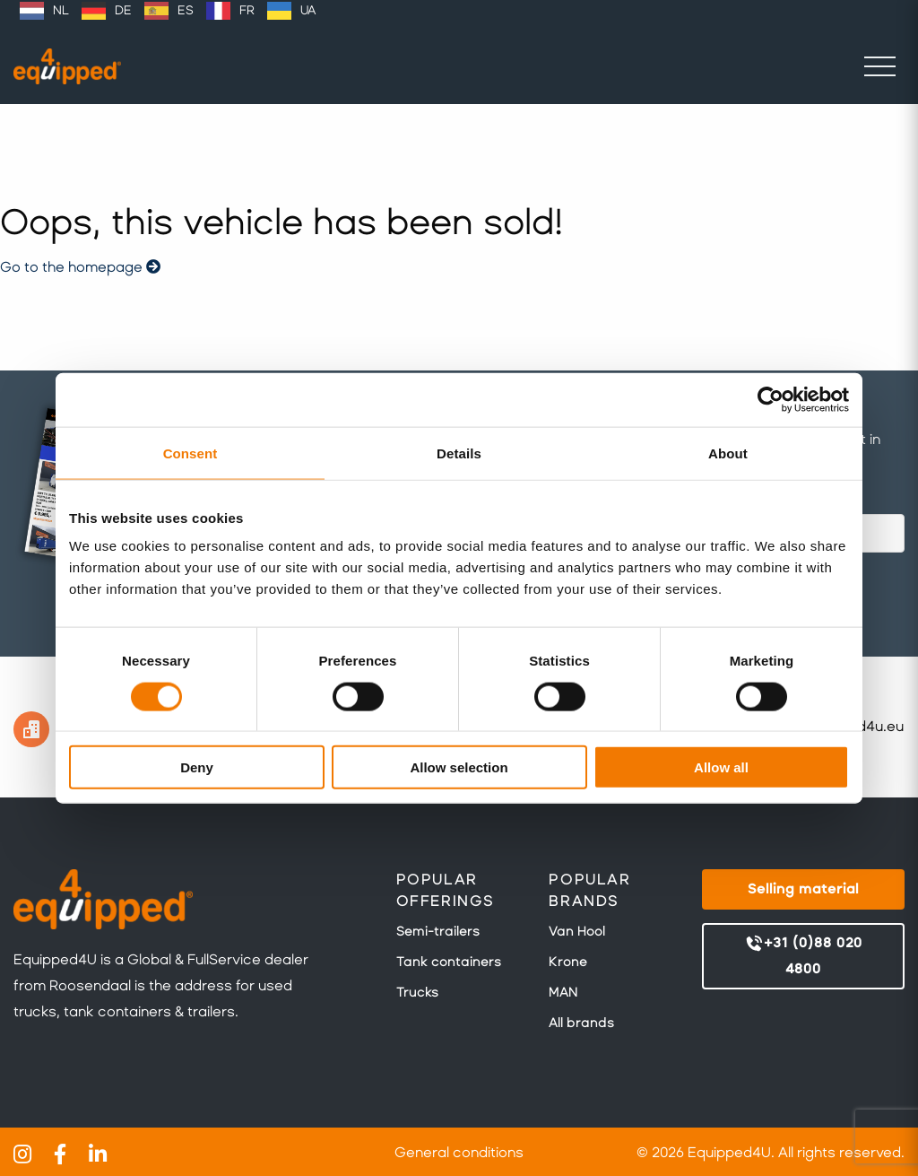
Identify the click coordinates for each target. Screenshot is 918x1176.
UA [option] (308, 10)
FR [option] (247, 10)
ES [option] (186, 10)
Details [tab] (459, 452)
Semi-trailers (438, 931)
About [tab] (728, 452)
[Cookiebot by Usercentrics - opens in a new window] (770, 399)
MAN (563, 992)
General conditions (459, 1152)
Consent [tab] (190, 452)
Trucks (417, 992)
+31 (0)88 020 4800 (803, 955)
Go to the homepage (80, 266)
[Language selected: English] (167, 11)
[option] (44, 11)
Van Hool (577, 931)
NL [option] (61, 10)
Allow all (721, 767)
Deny (196, 767)
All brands (581, 1022)
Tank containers (448, 961)
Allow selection (458, 767)
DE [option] (123, 10)
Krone (568, 961)
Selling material (803, 888)
